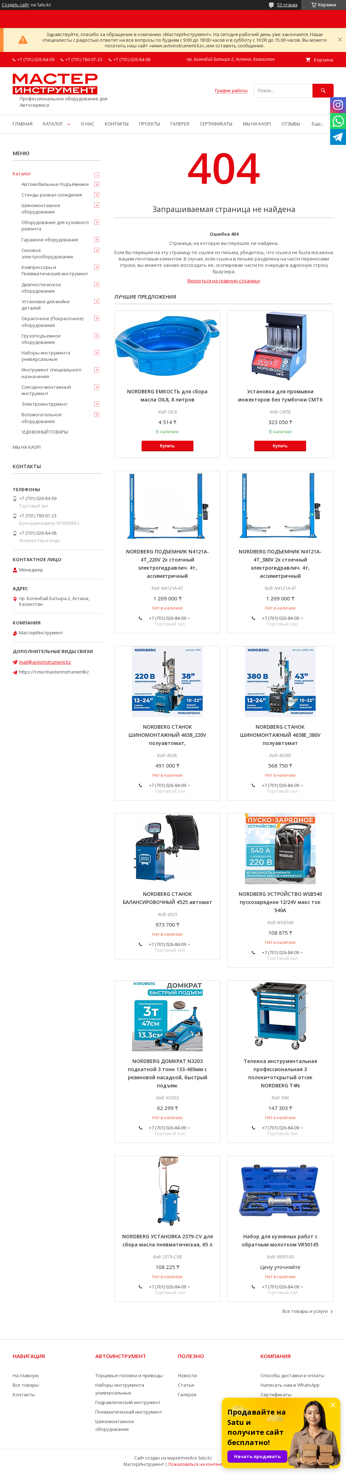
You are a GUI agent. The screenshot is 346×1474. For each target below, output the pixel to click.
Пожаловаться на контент (195, 1464)
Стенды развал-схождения (52, 195)
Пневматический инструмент (128, 1412)
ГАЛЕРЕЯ (180, 124)
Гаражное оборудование (50, 239)
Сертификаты (276, 1394)
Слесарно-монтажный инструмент (46, 390)
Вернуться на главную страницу (223, 280)
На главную (26, 1375)
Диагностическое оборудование (41, 287)
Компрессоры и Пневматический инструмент (55, 270)
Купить (167, 446)
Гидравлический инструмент (128, 1402)
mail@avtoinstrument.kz (45, 662)
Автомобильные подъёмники (55, 184)
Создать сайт (15, 4)
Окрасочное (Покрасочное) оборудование (52, 321)
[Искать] (323, 91)
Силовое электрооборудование (47, 253)
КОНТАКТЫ (117, 124)
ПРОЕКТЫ (149, 124)
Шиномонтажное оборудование (41, 208)
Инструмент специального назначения (52, 372)
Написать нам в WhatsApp (290, 1385)
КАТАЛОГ (53, 124)
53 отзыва (287, 5)
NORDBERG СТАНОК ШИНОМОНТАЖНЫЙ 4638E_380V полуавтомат (280, 734)
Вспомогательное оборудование (42, 417)
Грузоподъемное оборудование (41, 339)
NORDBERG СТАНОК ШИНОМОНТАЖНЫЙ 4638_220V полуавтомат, (167, 734)
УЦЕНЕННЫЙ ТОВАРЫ (45, 432)
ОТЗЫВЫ (290, 124)
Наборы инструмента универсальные (46, 356)
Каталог (22, 173)
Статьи (186, 1385)
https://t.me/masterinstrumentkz (54, 672)
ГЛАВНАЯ (22, 124)
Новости (187, 1375)
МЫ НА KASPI (257, 124)
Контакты (24, 1394)
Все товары (26, 1385)
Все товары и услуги (305, 1311)
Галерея (187, 1394)
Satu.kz (205, 1458)
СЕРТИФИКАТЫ (216, 124)
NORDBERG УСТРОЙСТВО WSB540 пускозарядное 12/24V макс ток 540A (280, 902)
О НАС (87, 124)
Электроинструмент (44, 404)
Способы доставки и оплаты (292, 1375)
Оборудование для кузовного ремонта (55, 225)
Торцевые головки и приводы (129, 1375)
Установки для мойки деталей (46, 304)
